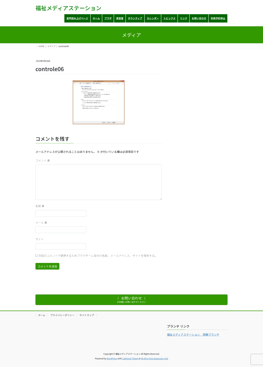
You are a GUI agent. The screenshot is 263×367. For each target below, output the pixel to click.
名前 (39, 206)
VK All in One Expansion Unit (154, 358)
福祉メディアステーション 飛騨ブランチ (193, 334)
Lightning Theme (130, 358)
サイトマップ (86, 315)
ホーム (41, 315)
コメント (42, 160)
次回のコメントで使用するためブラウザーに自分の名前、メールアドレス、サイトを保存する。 (97, 255)
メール (41, 222)
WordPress (112, 358)
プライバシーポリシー (62, 315)
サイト (39, 239)
